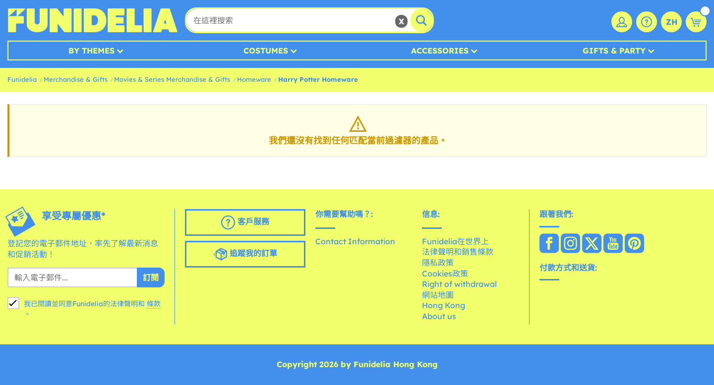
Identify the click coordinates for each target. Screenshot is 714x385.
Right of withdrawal (459, 284)
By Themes (91, 51)
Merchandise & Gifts (76, 79)
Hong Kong (443, 305)
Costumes (265, 51)
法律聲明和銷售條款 (457, 252)
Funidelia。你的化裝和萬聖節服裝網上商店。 (92, 20)
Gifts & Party (614, 51)
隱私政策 (438, 263)
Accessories (440, 51)
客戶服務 (245, 222)
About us (439, 316)
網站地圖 (438, 295)
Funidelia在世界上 (455, 241)
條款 (154, 303)
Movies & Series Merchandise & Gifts (172, 79)
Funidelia (22, 79)
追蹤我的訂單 (245, 254)
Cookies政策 (445, 273)
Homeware (254, 79)
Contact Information (355, 241)
